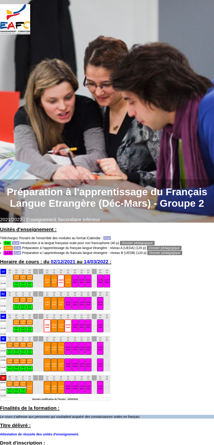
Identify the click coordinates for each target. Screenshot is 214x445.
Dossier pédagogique (137, 243)
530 (16, 284)
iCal (107, 238)
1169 (16, 277)
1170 (75, 281)
